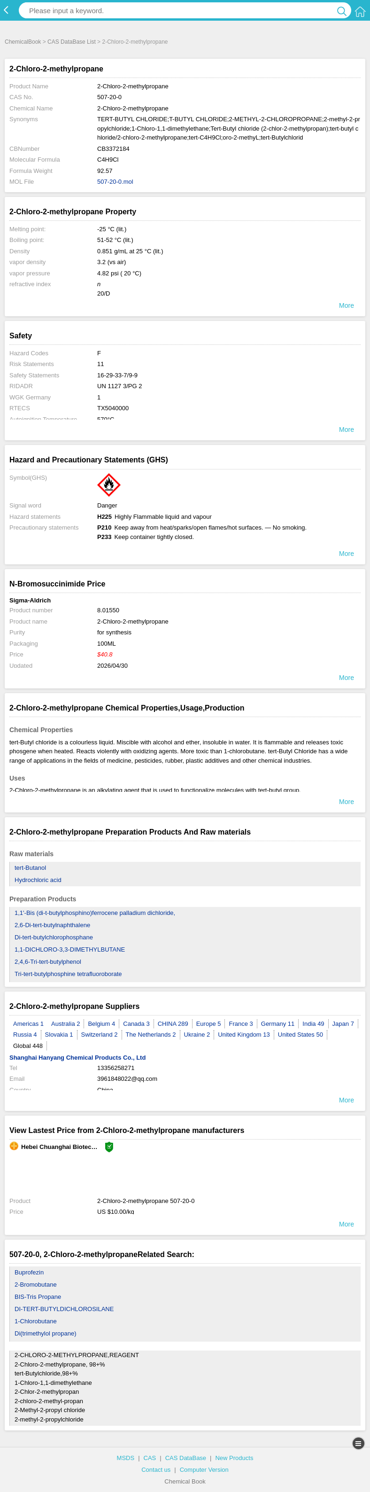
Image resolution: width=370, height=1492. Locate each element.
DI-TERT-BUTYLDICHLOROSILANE (64, 1308)
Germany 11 (278, 1023)
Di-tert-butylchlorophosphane (54, 937)
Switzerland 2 (99, 1034)
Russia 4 (25, 1034)
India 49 (313, 1023)
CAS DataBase (185, 1457)
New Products (234, 1457)
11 (100, 363)
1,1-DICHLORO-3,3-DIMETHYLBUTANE (70, 949)
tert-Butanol (30, 867)
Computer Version (204, 1469)
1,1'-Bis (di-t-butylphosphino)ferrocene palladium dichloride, (95, 912)
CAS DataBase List (71, 42)
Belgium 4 (101, 1023)
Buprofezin (29, 1272)
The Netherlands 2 (151, 1034)
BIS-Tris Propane (38, 1296)
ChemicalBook (23, 42)
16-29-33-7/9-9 (117, 375)
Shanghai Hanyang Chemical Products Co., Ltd (77, 1057)
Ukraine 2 (197, 1034)
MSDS (126, 1457)
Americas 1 (28, 1023)
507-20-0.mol (115, 181)
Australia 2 (65, 1023)
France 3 (241, 1023)
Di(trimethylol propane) (46, 1333)
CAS (150, 1457)
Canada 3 (136, 1023)
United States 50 (300, 1034)
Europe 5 (208, 1023)
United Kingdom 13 (244, 1034)
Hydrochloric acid (38, 879)
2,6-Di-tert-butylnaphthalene (52, 925)
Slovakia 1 (59, 1034)
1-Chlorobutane (36, 1321)
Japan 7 (343, 1023)
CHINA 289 (173, 1023)
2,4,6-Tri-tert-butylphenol (48, 961)
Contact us (155, 1469)
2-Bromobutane (36, 1284)
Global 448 (28, 1045)
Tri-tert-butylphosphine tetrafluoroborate (68, 973)
